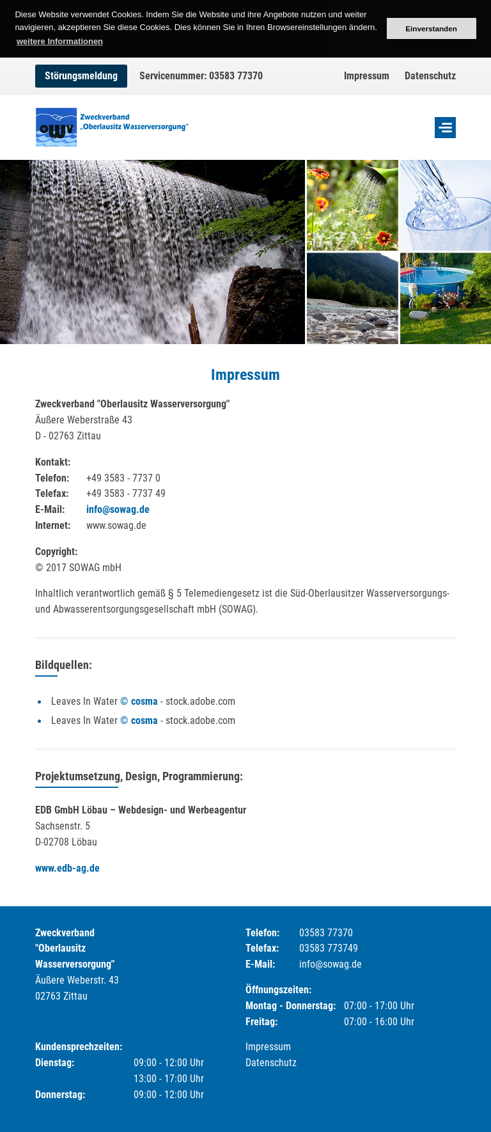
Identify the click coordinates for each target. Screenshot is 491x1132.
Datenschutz (430, 76)
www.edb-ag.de (67, 868)
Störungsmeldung (81, 76)
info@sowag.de (118, 509)
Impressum (366, 76)
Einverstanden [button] (431, 28)
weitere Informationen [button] (60, 41)
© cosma (139, 701)
